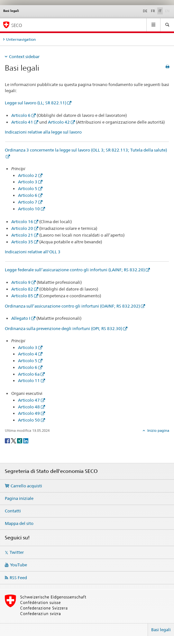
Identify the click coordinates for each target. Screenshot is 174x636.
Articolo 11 (29, 380)
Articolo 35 (22, 241)
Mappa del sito (19, 523)
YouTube (18, 564)
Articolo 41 (22, 122)
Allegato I (20, 318)
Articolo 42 (59, 122)
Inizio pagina (157, 430)
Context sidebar (24, 56)
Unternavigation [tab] (21, 39)
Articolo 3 (27, 181)
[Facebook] (8, 440)
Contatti (13, 510)
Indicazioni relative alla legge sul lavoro (43, 132)
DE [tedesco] (145, 11)
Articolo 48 (29, 406)
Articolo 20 (22, 228)
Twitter (17, 552)
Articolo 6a (29, 374)
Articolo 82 (22, 289)
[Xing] (20, 440)
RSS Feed (18, 577)
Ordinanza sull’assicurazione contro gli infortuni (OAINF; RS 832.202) (72, 306)
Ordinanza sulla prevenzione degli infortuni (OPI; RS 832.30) (63, 328)
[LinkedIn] (25, 440)
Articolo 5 (27, 188)
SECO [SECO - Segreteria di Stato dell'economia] (16, 25)
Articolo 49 (29, 413)
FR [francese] (153, 11)
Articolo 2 (27, 175)
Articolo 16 (22, 221)
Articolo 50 (29, 420)
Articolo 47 (29, 400)
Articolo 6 (21, 115)
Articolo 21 (22, 235)
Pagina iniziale (19, 498)
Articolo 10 (29, 208)
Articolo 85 (22, 295)
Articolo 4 (27, 353)
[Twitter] (14, 440)
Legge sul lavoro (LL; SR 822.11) (35, 102)
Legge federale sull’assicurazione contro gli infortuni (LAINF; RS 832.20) (75, 269)
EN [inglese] (168, 10)
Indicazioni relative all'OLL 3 (32, 251)
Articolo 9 (21, 282)
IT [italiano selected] (160, 11)
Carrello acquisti (26, 485)
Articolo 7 (27, 202)
